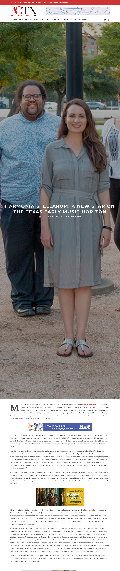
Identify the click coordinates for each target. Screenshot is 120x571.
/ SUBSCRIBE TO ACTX (60, 2)
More (85, 20)
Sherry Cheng (47, 217)
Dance (56, 20)
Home (14, 20)
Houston (59, 217)
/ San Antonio (36, 2)
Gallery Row (42, 20)
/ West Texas (47, 2)
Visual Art (26, 20)
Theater (75, 20)
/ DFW (19, 2)
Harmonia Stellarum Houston (96, 404)
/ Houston (26, 2)
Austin (13, 2)
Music (65, 20)
